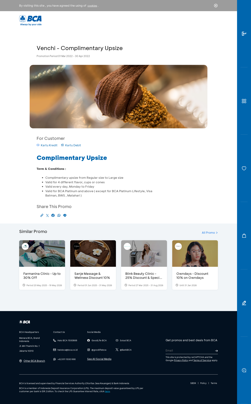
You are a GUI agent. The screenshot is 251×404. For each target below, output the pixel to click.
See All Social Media (99, 359)
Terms (214, 383)
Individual (90, 20)
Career (162, 20)
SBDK (193, 383)
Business (114, 20)
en (214, 20)
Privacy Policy (181, 360)
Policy (203, 383)
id (209, 20)
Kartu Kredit (47, 145)
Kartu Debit (71, 145)
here (107, 391)
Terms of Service (202, 360)
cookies (92, 5)
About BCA (138, 20)
